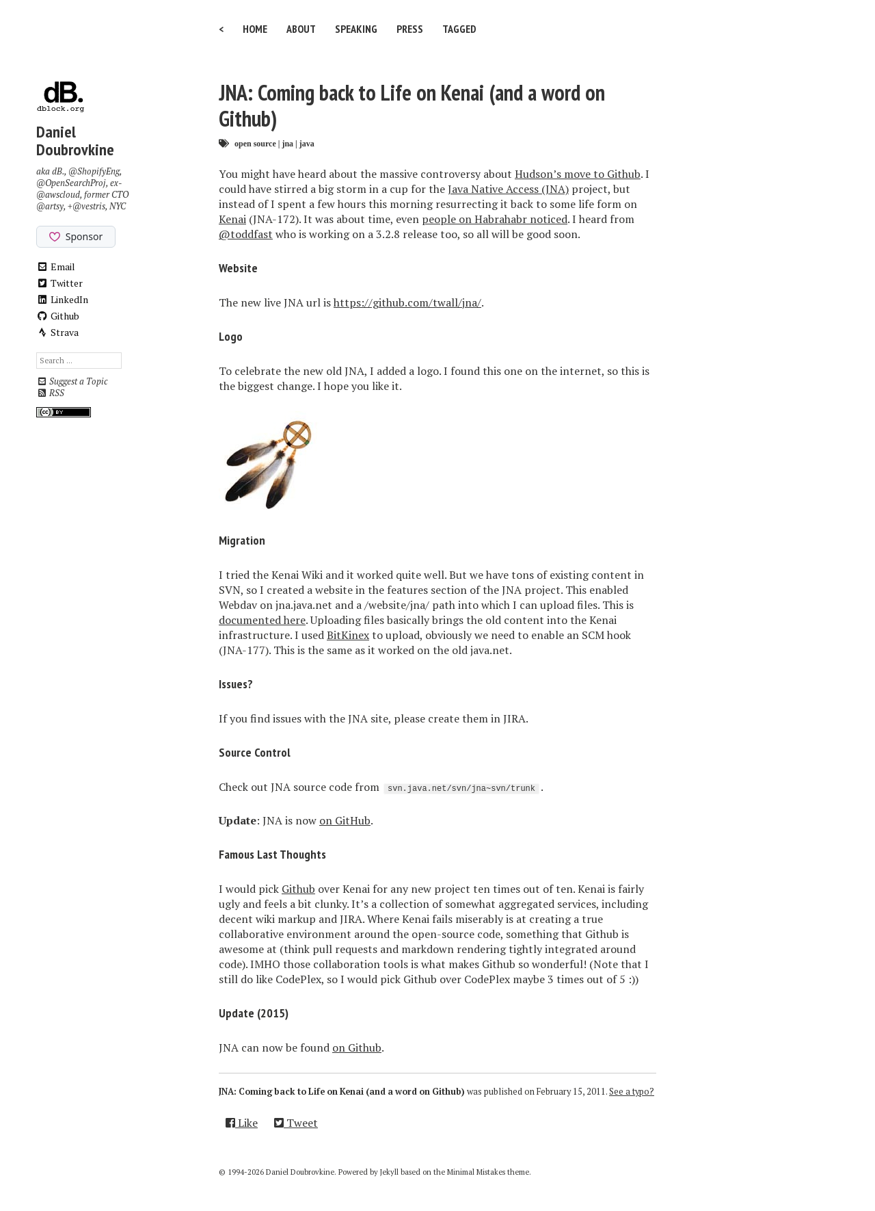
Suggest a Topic (71, 381)
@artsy (50, 206)
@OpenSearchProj (71, 183)
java (306, 143)
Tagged (459, 29)
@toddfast (246, 234)
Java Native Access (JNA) (508, 188)
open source (255, 143)
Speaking (356, 29)
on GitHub (345, 820)
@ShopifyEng (94, 171)
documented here (262, 619)
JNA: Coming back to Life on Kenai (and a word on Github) (412, 105)
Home (255, 29)
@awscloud (58, 194)
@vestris (88, 206)
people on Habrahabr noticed (494, 218)
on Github (356, 1047)
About (301, 29)
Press (409, 29)
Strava (57, 332)
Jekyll (389, 1172)
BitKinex (348, 634)
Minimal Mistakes (476, 1172)
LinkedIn (62, 299)
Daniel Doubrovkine (75, 140)
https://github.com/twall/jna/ (407, 302)
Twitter (59, 282)
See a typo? (631, 1091)
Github (57, 315)
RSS (50, 393)
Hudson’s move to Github (578, 173)
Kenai (232, 218)
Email (55, 266)
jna (287, 143)
